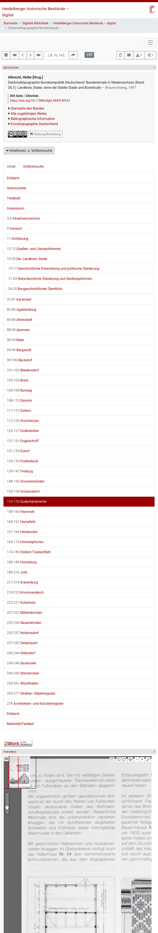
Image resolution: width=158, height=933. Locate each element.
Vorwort (14, 229)
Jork (17, 572)
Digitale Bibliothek (35, 23)
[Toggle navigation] (150, 42)
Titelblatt (13, 198)
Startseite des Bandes (27, 108)
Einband (13, 178)
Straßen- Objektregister (31, 693)
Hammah (20, 512)
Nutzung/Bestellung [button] (45, 134)
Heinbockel (22, 532)
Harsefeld (21, 522)
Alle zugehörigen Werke (29, 114)
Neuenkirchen (24, 623)
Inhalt (11, 166)
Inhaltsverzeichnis (23, 218)
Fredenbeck (22, 461)
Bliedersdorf (23, 370)
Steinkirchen (23, 673)
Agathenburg (21, 310)
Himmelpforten (25, 542)
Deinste (19, 400)
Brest (17, 380)
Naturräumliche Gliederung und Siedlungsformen (50, 279)
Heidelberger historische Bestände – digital (84, 23)
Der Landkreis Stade (27, 259)
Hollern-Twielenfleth (29, 552)
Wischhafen (22, 683)
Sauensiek (21, 663)
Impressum (15, 208)
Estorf (18, 451)
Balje (15, 340)
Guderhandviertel (26, 501)
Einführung (17, 239)
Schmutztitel (16, 188)
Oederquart (22, 643)
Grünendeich (23, 491)
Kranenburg (22, 582)
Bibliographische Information (33, 119)
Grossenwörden (25, 481)
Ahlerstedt (19, 320)
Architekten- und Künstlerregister (35, 704)
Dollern (19, 411)
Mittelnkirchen (24, 613)
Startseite (10, 23)
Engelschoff (23, 441)
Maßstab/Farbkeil (20, 724)
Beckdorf (19, 360)
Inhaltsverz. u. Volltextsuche (29, 151)
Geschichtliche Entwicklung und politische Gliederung (53, 269)
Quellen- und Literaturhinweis (34, 249)
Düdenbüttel (23, 431)
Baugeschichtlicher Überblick (35, 289)
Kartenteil (19, 299)
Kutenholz (21, 603)
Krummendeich (25, 592)
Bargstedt (19, 350)
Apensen (18, 330)
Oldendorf (21, 653)
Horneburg (22, 562)
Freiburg (20, 471)
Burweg (19, 390)
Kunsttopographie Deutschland (34, 124)
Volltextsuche (33, 166)
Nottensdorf (23, 633)
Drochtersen (23, 421)
